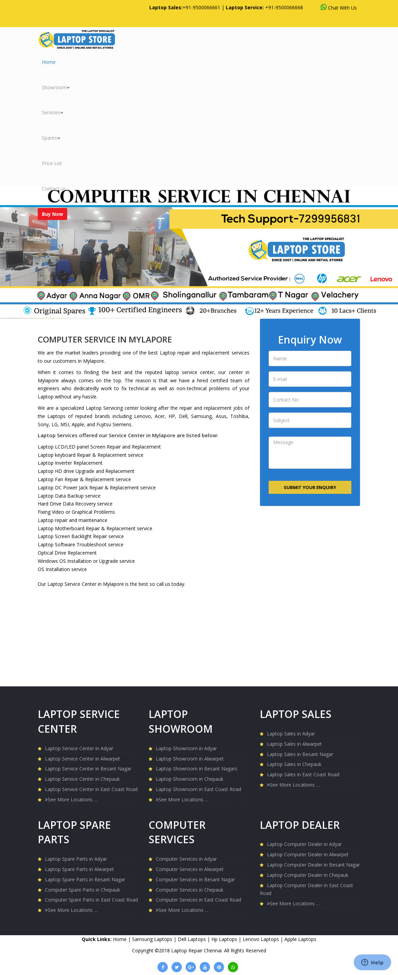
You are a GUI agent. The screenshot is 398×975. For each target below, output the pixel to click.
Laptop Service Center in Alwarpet (82, 758)
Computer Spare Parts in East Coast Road (91, 899)
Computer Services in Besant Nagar (195, 879)
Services (52, 112)
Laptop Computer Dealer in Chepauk (307, 875)
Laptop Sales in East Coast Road (303, 774)
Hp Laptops (224, 939)
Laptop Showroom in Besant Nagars (196, 768)
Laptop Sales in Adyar (291, 733)
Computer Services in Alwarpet (190, 869)
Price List (52, 163)
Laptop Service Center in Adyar (79, 748)
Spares (51, 138)
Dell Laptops (192, 939)
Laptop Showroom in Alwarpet (190, 758)
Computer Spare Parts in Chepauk (82, 889)
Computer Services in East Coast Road (198, 899)
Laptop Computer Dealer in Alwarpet (308, 854)
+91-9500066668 (284, 7)
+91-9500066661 (201, 7)
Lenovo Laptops (261, 939)
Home (49, 62)
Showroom (56, 87)
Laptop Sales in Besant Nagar (300, 754)
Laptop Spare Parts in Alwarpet (79, 869)
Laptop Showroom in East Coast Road (198, 789)
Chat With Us (338, 7)
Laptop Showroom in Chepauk (189, 779)
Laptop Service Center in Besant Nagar (88, 768)
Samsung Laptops (153, 939)
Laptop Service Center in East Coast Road (91, 789)
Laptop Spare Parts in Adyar (76, 859)
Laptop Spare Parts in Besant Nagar (85, 879)
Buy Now (52, 214)
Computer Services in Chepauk (189, 889)
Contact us (54, 188)
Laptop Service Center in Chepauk (82, 779)
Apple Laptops (300, 939)
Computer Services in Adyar (186, 859)
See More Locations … (71, 799)
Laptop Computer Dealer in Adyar (304, 844)
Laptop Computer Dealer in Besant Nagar (313, 864)
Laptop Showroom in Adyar (186, 748)
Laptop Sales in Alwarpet (294, 744)
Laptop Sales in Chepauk (294, 764)
